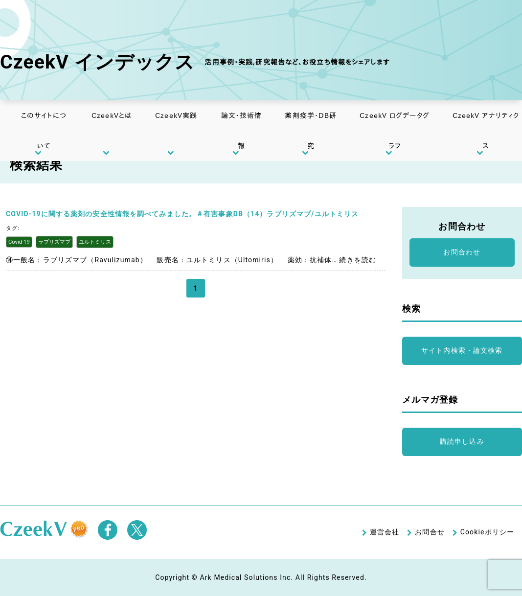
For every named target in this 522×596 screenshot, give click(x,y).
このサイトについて (44, 130)
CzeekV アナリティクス (486, 130)
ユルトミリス (95, 242)
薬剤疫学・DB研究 (311, 130)
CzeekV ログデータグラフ (395, 130)
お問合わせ (461, 252)
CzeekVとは (111, 115)
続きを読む (357, 260)
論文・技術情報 (241, 130)
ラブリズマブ (54, 242)
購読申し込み (462, 441)
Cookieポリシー (487, 532)
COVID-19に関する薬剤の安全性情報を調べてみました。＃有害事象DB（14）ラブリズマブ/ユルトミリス (182, 214)
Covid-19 (19, 242)
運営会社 (384, 532)
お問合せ (429, 532)
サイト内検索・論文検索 (461, 350)
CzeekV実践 (176, 115)
